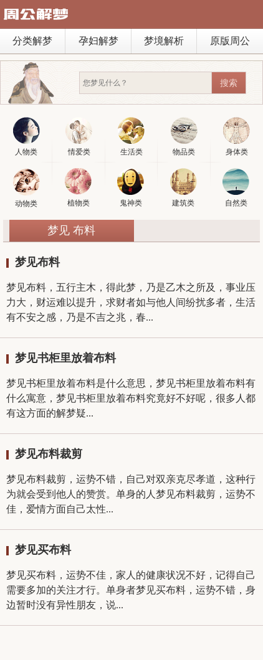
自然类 (235, 187)
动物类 (26, 188)
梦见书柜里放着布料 (65, 358)
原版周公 (230, 40)
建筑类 (183, 187)
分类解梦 (32, 40)
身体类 (236, 136)
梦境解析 (164, 40)
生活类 (131, 136)
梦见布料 (37, 262)
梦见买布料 (43, 550)
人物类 (26, 136)
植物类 (78, 187)
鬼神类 (130, 187)
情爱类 (78, 136)
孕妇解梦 (98, 40)
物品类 (184, 136)
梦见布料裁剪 (48, 454)
